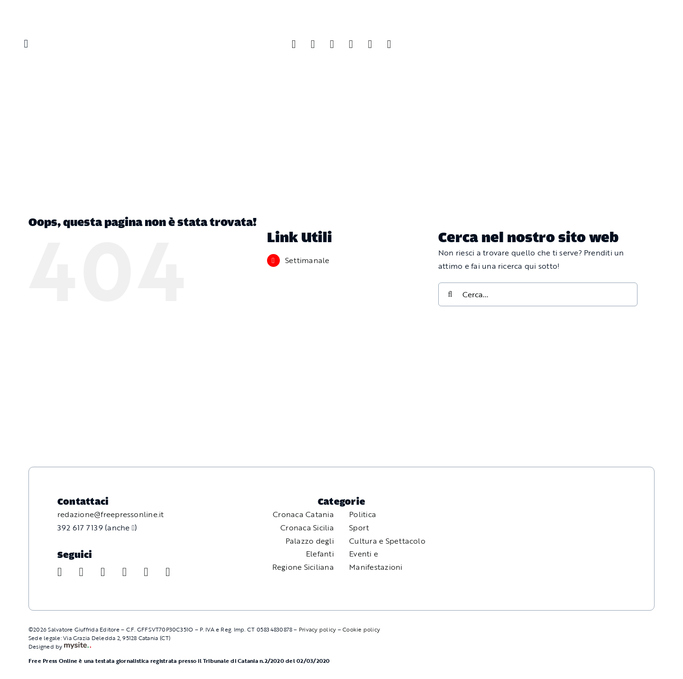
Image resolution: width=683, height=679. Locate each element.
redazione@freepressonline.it (110, 514)
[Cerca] (450, 294)
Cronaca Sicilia (307, 527)
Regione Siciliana (303, 567)
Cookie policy (361, 629)
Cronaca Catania (303, 514)
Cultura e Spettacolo (387, 541)
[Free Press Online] (631, 18)
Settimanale (307, 260)
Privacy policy (317, 629)
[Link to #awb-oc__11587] (26, 43)
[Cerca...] (537, 294)
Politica (362, 514)
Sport (359, 527)
